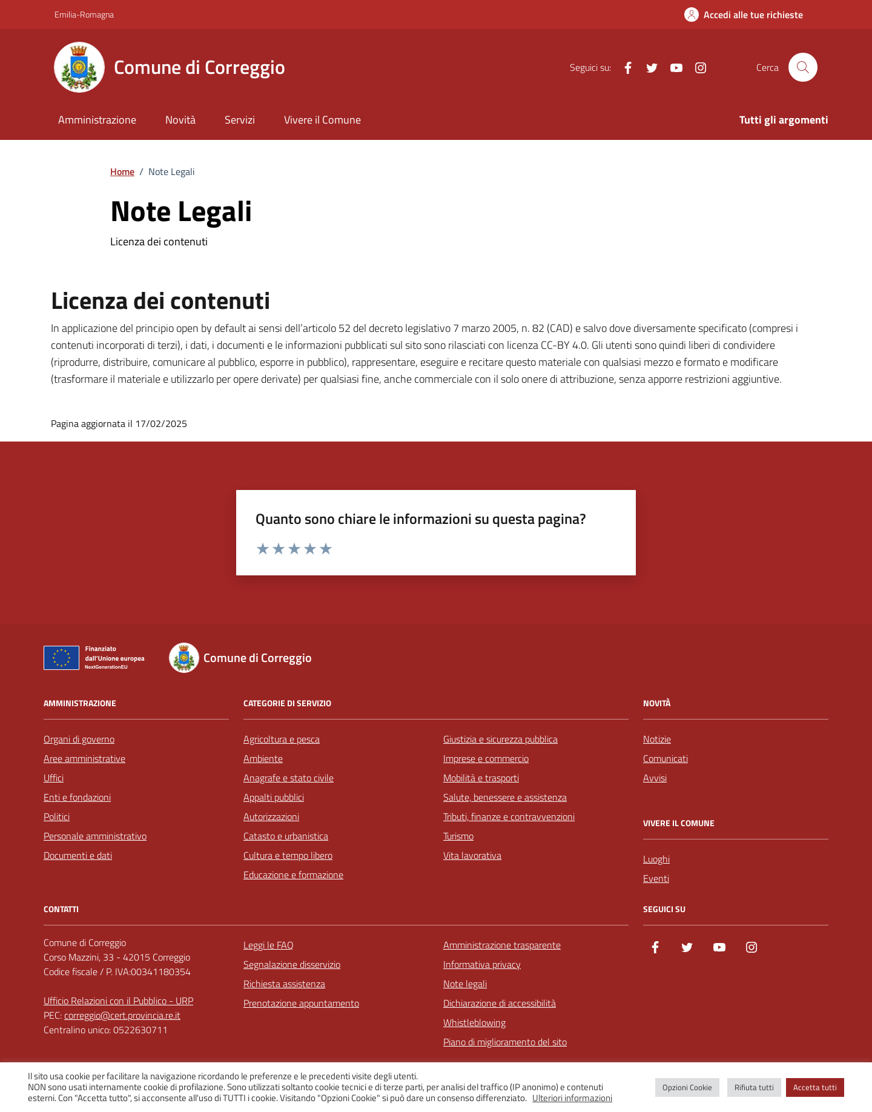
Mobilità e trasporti (481, 777)
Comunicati (665, 758)
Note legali (465, 983)
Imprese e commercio (486, 758)
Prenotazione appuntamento (301, 1003)
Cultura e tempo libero (287, 855)
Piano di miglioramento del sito (505, 1041)
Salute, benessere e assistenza (505, 797)
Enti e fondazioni (77, 797)
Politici (57, 816)
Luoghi (656, 859)
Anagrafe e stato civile (288, 777)
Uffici (54, 777)
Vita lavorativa (472, 855)
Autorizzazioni (271, 816)
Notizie (657, 739)
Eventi (656, 878)
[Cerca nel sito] (803, 67)
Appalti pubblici (273, 797)
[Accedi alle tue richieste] (744, 14)
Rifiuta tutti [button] (754, 1087)
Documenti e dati (78, 855)
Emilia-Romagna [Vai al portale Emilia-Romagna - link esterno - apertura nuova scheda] (84, 14)
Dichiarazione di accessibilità (499, 1003)
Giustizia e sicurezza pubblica (500, 739)
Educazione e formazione (293, 874)
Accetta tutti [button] (815, 1087)
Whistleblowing (474, 1022)
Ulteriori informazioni (572, 1098)
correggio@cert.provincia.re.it (122, 1015)
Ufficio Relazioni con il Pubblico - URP (118, 1000)
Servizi (240, 119)
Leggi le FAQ (268, 945)
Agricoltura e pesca (281, 739)
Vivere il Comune (322, 119)
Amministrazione (97, 119)
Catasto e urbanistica (285, 836)
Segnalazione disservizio (291, 964)
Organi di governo (79, 739)
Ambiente (263, 758)
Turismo (458, 836)
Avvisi (655, 777)
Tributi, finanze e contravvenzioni (509, 816)
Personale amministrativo (95, 836)
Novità (180, 119)
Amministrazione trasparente (502, 945)
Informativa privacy (482, 964)
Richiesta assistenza (284, 983)
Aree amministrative (84, 758)
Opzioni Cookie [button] (687, 1087)
